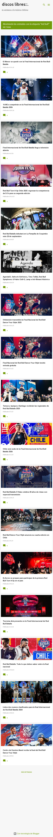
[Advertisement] (26, 801)
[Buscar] (44, 5)
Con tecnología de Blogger (26, 834)
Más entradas (26, 772)
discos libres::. (15, 4)
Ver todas (7, 27)
